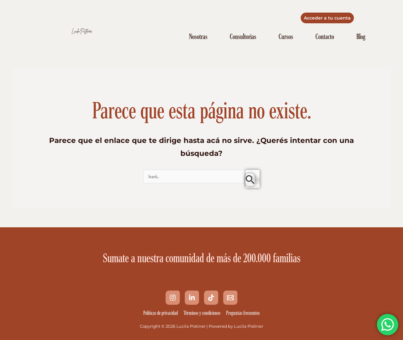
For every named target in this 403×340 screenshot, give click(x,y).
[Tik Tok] (211, 298)
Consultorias (243, 36)
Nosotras (198, 36)
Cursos (286, 36)
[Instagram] (173, 298)
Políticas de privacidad (160, 313)
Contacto (324, 36)
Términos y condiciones (202, 313)
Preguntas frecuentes (243, 313)
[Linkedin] (192, 298)
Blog (360, 36)
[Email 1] (230, 298)
